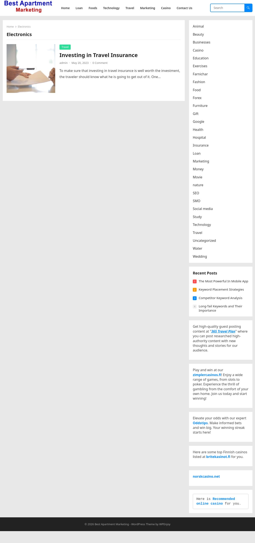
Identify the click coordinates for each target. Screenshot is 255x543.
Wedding (200, 256)
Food (197, 90)
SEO (196, 193)
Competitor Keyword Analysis (221, 303)
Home (10, 27)
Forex (197, 98)
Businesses (202, 42)
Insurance (201, 145)
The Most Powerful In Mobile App (220, 284)
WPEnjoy (164, 536)
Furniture (200, 106)
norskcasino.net (206, 486)
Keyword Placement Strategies (221, 295)
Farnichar (200, 74)
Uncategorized (204, 241)
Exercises (200, 66)
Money (198, 169)
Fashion (199, 82)
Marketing (201, 161)
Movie (198, 177)
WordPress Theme (143, 536)
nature (198, 185)
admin (64, 63)
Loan (197, 153)
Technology (202, 225)
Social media (203, 209)
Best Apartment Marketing (112, 536)
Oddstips (200, 431)
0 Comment (100, 63)
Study (197, 217)
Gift (196, 114)
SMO (197, 201)
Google (199, 122)
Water (198, 248)
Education (201, 58)
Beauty (198, 34)
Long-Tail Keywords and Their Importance (221, 313)
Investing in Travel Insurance (99, 55)
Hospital (199, 137)
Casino (198, 50)
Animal (198, 26)
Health (198, 129)
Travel (65, 47)
